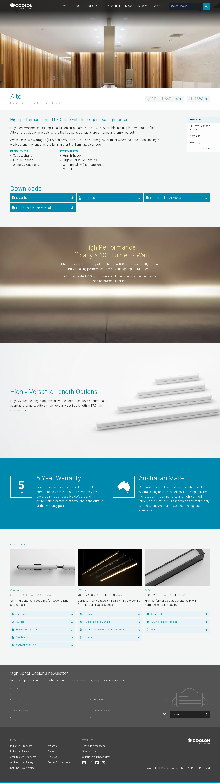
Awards (52, 746)
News (129, 6)
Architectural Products (23, 757)
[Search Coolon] (186, 6)
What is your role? (101, 711)
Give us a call (89, 751)
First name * (19, 699)
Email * (16, 688)
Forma (82, 589)
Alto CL (14, 589)
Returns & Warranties (22, 768)
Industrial (92, 6)
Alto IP (149, 589)
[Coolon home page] (21, 6)
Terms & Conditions (59, 762)
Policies (52, 757)
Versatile (195, 136)
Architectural (112, 6)
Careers (52, 751)
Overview (195, 119)
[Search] (206, 6)
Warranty (195, 142)
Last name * (98, 699)
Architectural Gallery (21, 762)
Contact (158, 6)
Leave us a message (93, 746)
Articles (142, 6)
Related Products (200, 148)
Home (64, 6)
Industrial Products (21, 746)
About (77, 6)
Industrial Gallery (19, 751)
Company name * (21, 711)
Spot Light (48, 103)
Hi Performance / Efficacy (200, 128)
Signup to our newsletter (96, 757)
